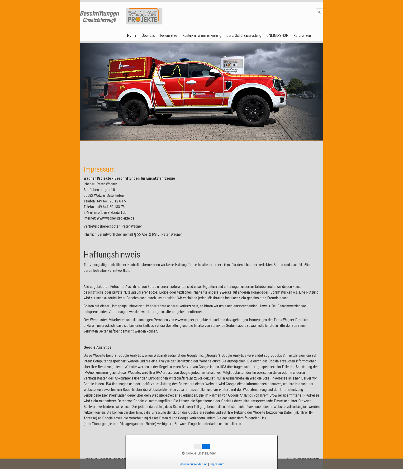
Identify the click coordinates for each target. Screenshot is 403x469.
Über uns (148, 35)
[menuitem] (132, 35)
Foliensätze (168, 35)
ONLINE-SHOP (277, 35)
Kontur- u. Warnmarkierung (201, 35)
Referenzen (302, 35)
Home (132, 35)
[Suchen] (319, 12)
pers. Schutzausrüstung (244, 35)
